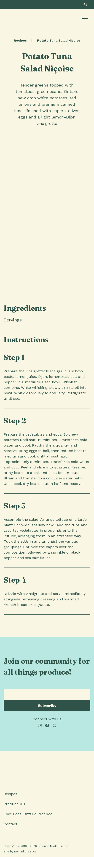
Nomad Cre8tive (25, 851)
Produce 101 (14, 804)
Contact (10, 824)
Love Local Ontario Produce (28, 814)
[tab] (30, 320)
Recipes (20, 40)
